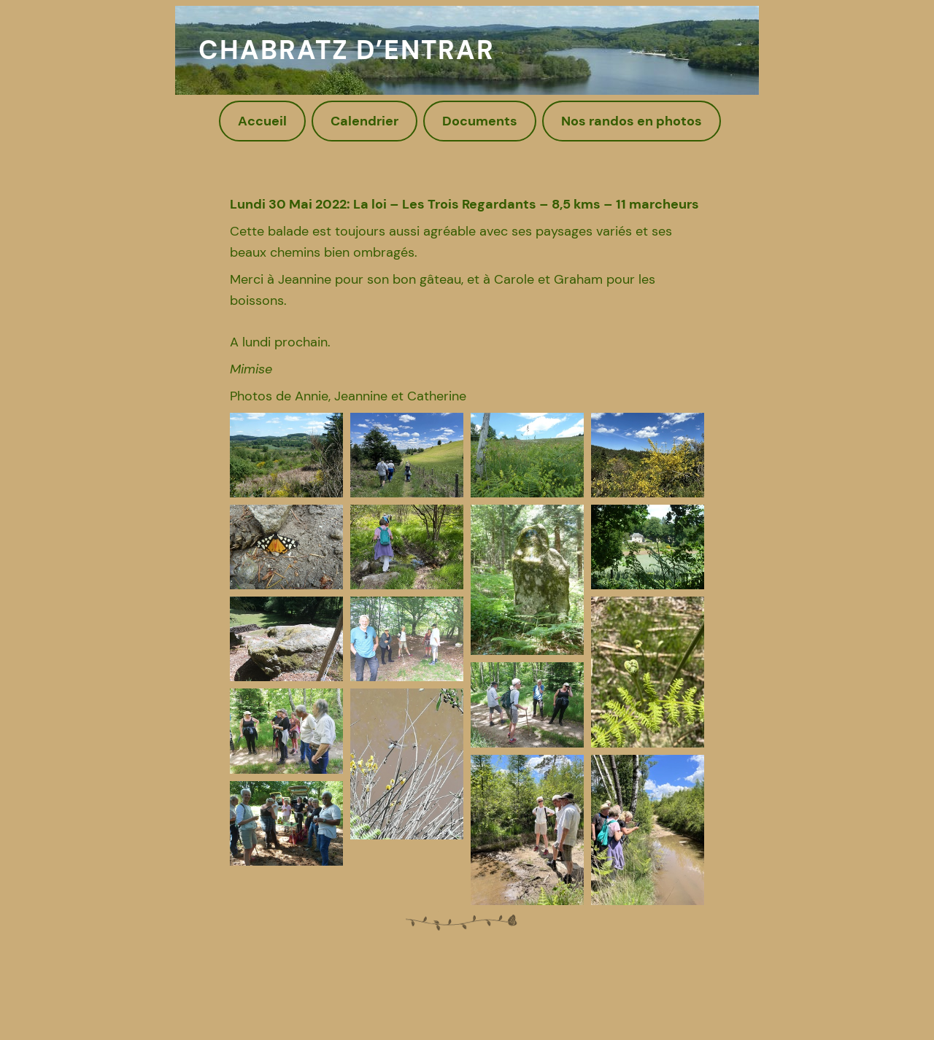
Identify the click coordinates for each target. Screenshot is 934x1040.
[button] (286, 455)
